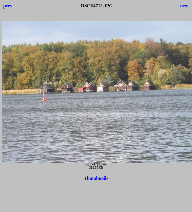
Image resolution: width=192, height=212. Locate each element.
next (184, 5)
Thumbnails (96, 178)
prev (7, 5)
